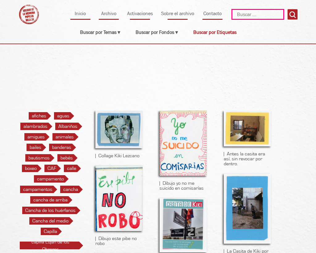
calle (71, 168)
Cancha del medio (50, 220)
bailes (35, 147)
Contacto (212, 13)
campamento (50, 178)
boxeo (31, 168)
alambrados (35, 126)
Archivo (108, 13)
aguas (63, 115)
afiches (39, 115)
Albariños (67, 126)
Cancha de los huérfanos (50, 210)
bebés (66, 157)
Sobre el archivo (177, 13)
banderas (61, 147)
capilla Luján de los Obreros (50, 245)
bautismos (39, 157)
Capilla (50, 231)
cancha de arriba (50, 199)
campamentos (37, 189)
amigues (36, 136)
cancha (70, 189)
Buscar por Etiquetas (214, 32)
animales (65, 136)
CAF (52, 168)
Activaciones (140, 13)
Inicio (80, 13)
